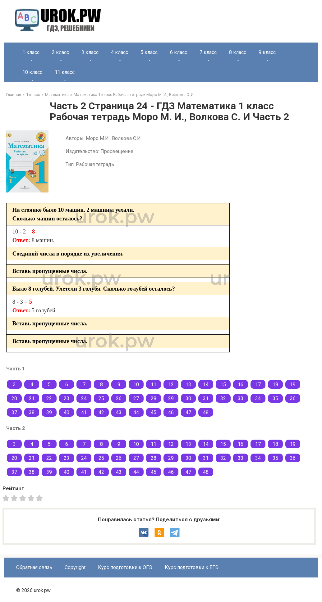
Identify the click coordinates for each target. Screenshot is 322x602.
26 (119, 398)
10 (136, 384)
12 (171, 384)
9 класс (267, 52)
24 (84, 398)
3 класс (90, 52)
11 (153, 384)
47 (188, 412)
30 (188, 398)
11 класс (65, 72)
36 (293, 398)
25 (101, 398)
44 (136, 412)
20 (14, 398)
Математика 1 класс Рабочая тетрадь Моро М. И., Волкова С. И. (134, 94)
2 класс (60, 52)
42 (101, 412)
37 (14, 412)
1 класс (30, 52)
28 (153, 398)
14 (206, 384)
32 (223, 398)
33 (240, 398)
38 (31, 412)
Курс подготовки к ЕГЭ (191, 567)
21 (31, 398)
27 (136, 398)
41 (84, 412)
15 (223, 384)
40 (66, 412)
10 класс (32, 72)
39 (49, 412)
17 (258, 384)
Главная (13, 94)
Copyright (75, 567)
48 (206, 412)
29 (171, 398)
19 (293, 384)
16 (240, 384)
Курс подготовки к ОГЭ (125, 567)
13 (188, 384)
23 (66, 398)
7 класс (208, 52)
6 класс (178, 52)
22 (49, 398)
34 (258, 398)
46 (171, 412)
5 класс (149, 52)
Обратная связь (34, 567)
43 (119, 412)
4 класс (119, 52)
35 (275, 398)
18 (275, 384)
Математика (57, 94)
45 (153, 412)
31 (206, 398)
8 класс (237, 52)
